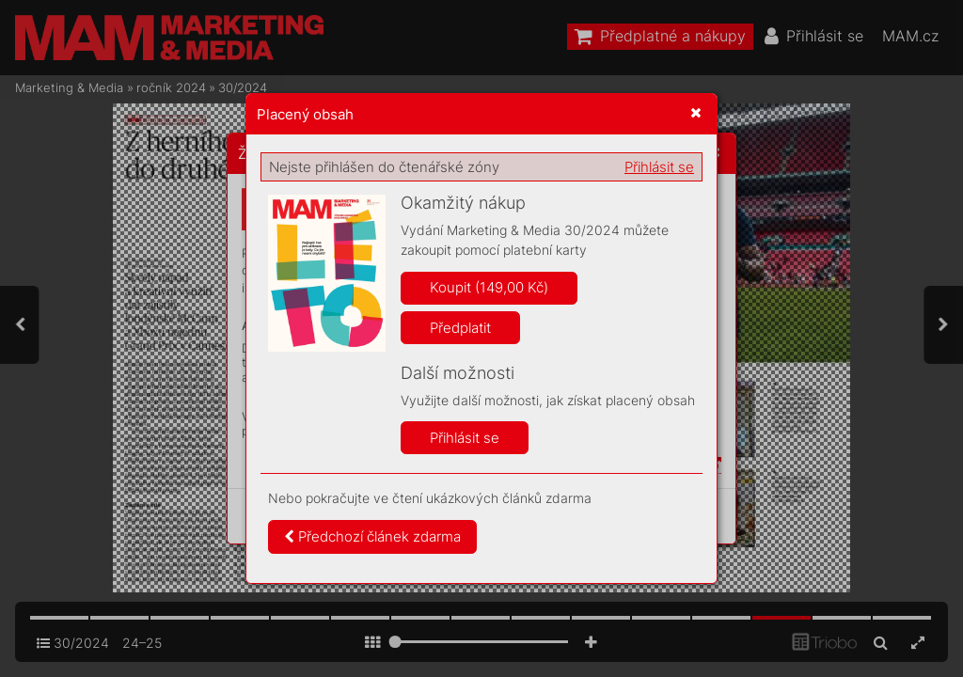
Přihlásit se (659, 167)
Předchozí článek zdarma (372, 536)
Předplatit (460, 328)
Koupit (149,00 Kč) (489, 287)
